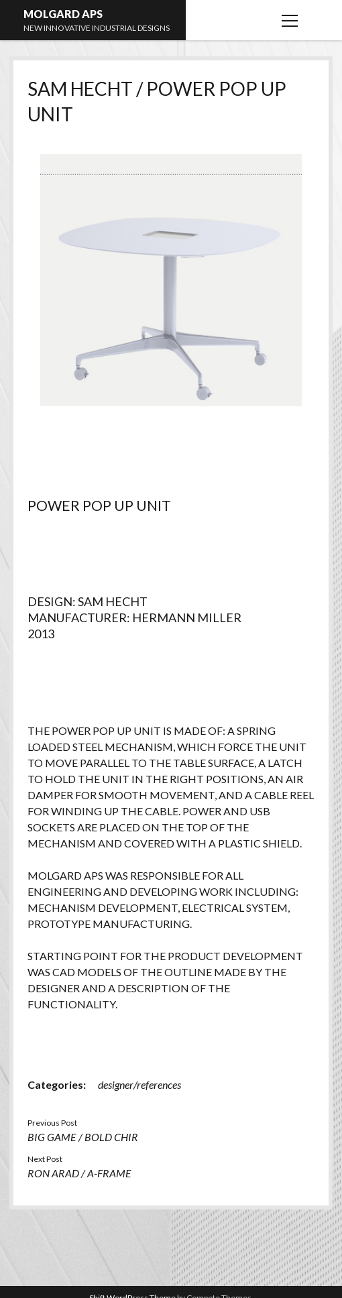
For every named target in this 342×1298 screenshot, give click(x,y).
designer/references (139, 1084)
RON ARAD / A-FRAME (79, 1173)
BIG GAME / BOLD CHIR (82, 1136)
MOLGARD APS (63, 13)
